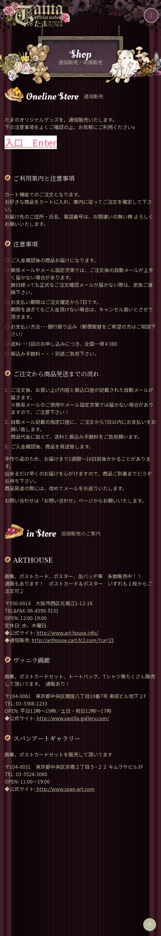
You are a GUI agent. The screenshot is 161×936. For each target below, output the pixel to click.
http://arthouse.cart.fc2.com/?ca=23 (73, 640)
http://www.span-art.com (65, 788)
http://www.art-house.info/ (67, 632)
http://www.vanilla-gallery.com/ (73, 718)
